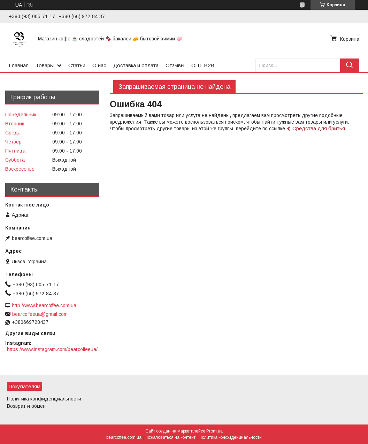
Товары (45, 65)
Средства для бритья (318, 128)
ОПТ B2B (202, 65)
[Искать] (349, 65)
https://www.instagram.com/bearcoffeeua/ (52, 349)
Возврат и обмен (26, 406)
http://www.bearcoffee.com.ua (44, 305)
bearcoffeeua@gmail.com (40, 314)
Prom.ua (214, 431)
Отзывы (175, 65)
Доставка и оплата (136, 65)
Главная (19, 65)
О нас (99, 65)
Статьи (76, 65)
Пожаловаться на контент (170, 437)
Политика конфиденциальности (44, 399)
